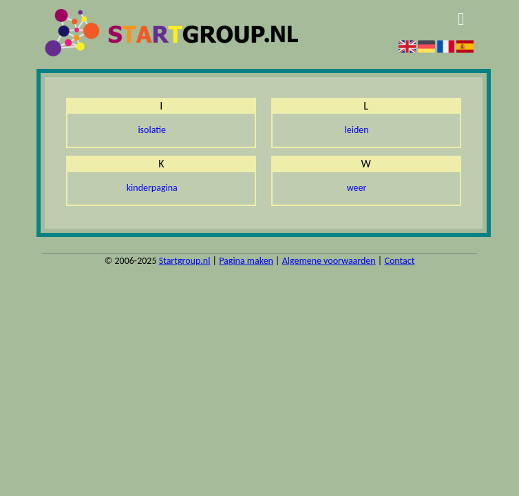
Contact (399, 261)
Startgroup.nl (185, 261)
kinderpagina (152, 188)
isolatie (152, 130)
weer (357, 188)
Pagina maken (246, 261)
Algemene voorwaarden (329, 261)
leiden (357, 130)
